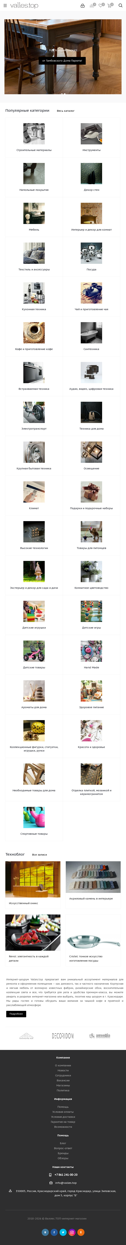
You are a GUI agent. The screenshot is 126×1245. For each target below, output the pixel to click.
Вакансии (63, 1080)
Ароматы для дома (34, 707)
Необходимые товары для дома (33, 790)
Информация (63, 1099)
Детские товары (34, 667)
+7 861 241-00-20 (66, 1174)
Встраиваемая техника (34, 388)
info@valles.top (66, 1182)
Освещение (91, 468)
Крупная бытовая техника (34, 468)
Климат (34, 508)
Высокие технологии (34, 548)
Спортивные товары (34, 833)
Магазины (63, 1085)
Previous (8, 1035)
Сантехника (91, 349)
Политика (63, 1090)
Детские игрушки (34, 627)
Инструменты (92, 150)
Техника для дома (91, 428)
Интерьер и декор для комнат (91, 229)
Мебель (34, 229)
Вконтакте (45, 1232)
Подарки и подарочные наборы (91, 508)
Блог (63, 1143)
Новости (63, 1070)
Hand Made (91, 667)
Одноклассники (80, 1232)
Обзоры (63, 1158)
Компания (63, 1057)
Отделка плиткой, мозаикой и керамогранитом (91, 792)
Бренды (63, 1153)
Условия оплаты (63, 1111)
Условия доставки (63, 1116)
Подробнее (16, 1013)
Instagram (72, 1232)
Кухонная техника (34, 309)
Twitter (63, 1232)
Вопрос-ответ (63, 1148)
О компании (63, 1065)
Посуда (91, 269)
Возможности (63, 1126)
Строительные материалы (34, 150)
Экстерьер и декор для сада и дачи (34, 587)
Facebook (54, 1232)
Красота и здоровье (91, 747)
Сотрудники (63, 1075)
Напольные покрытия (33, 189)
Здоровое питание (91, 707)
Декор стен (91, 189)
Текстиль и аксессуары (34, 269)
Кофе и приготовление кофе (34, 349)
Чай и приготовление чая (91, 309)
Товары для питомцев (91, 548)
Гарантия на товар (63, 1121)
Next (118, 1035)
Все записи (39, 854)
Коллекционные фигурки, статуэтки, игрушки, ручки (34, 748)
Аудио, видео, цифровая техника (91, 388)
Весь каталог (65, 110)
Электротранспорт (34, 428)
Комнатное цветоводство (91, 587)
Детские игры (91, 627)
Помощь (63, 1106)
